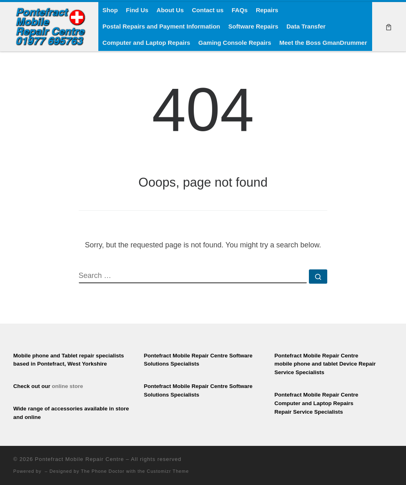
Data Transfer (306, 26)
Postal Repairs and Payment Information (161, 26)
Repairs (267, 10)
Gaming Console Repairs (234, 42)
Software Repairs (253, 26)
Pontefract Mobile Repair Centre (79, 459)
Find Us (137, 10)
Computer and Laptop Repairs (146, 42)
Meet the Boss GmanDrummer (323, 42)
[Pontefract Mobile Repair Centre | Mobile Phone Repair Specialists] (50, 25)
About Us (170, 10)
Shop (110, 10)
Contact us (208, 10)
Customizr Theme (168, 471)
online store (67, 386)
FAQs (240, 10)
